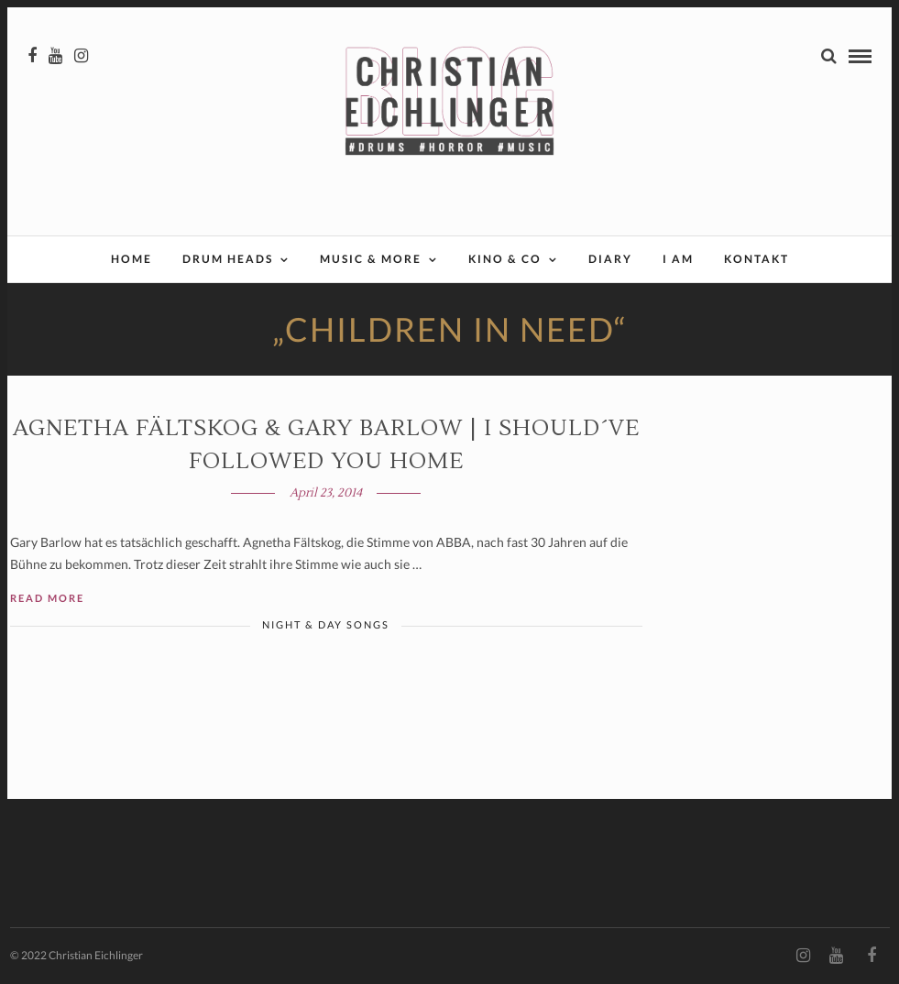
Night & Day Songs (325, 624)
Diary (610, 259)
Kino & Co (505, 259)
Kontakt (756, 259)
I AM (678, 259)
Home (131, 259)
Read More (47, 598)
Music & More (371, 259)
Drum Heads (227, 259)
